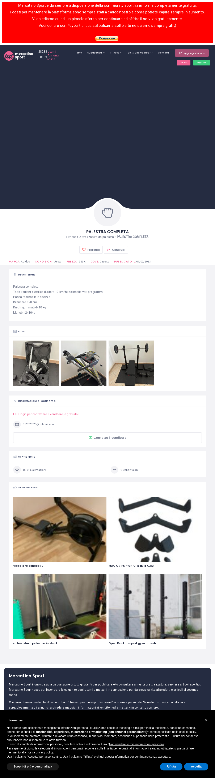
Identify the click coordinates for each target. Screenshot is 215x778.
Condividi (115, 250)
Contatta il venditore (107, 438)
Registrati (199, 63)
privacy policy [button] (44, 752)
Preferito (91, 250)
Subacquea (86, 52)
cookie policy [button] (187, 732)
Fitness (106, 52)
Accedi (177, 63)
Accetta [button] (196, 766)
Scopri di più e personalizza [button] (32, 766)
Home (70, 52)
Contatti (155, 52)
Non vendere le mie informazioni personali (136, 744)
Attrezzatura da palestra (96, 237)
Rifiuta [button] (171, 766)
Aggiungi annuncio (188, 53)
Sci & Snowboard (130, 52)
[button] (206, 720)
